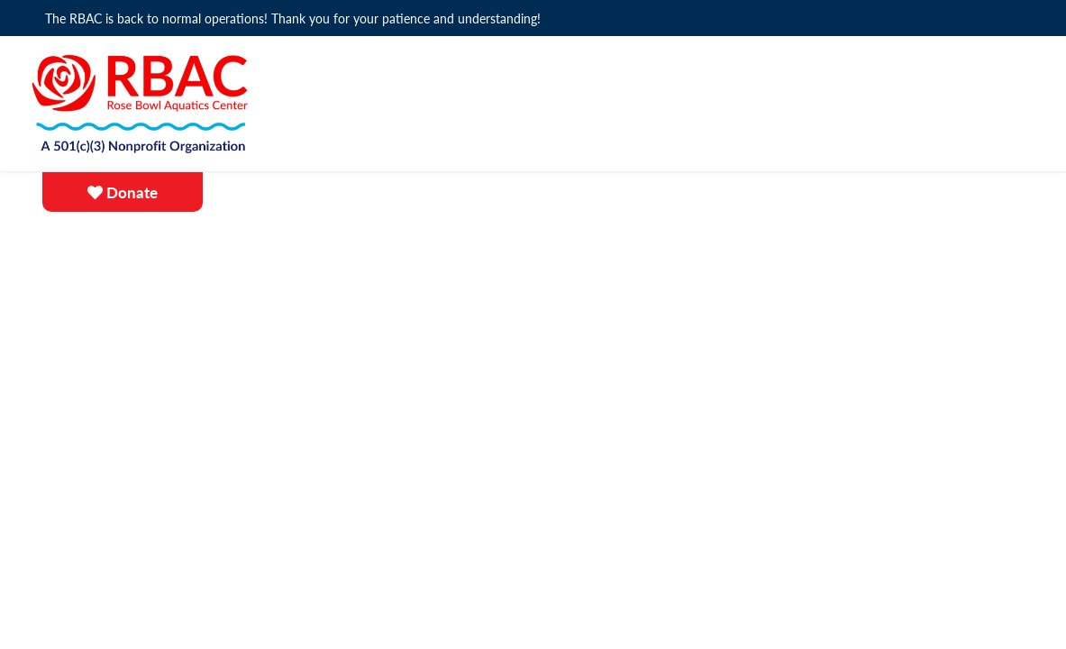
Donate (122, 192)
